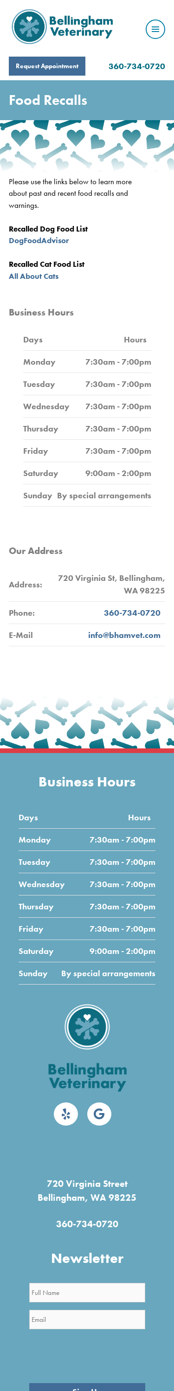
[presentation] (99, 1355)
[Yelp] (66, 1114)
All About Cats (33, 276)
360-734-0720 (137, 66)
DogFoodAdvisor (39, 240)
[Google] (99, 1114)
